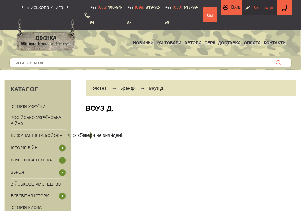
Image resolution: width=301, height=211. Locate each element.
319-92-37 (143, 14)
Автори (192, 42)
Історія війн (24, 147)
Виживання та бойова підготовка (50, 135)
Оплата (252, 42)
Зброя (17, 172)
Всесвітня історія (30, 195)
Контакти (275, 42)
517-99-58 (181, 14)
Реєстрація (263, 7)
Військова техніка (31, 160)
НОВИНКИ (143, 42)
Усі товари (169, 42)
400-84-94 (106, 14)
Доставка (229, 42)
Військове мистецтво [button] (36, 184)
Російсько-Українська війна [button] (36, 120)
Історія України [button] (28, 106)
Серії (209, 42)
